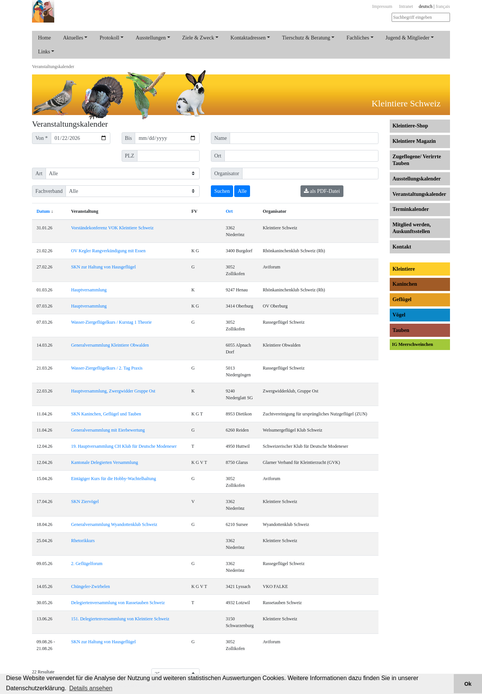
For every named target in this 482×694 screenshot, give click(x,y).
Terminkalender (410, 209)
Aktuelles (73, 38)
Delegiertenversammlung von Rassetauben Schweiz (118, 602)
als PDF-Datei (322, 191)
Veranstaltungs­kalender (53, 66)
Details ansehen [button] (91, 688)
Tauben (400, 330)
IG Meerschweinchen (412, 344)
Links (44, 52)
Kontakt (401, 247)
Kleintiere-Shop (410, 126)
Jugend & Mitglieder (408, 38)
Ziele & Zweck (198, 38)
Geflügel (402, 299)
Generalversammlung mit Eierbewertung (108, 430)
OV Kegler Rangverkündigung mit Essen (108, 250)
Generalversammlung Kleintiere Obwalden (110, 345)
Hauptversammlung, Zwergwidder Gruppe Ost (113, 391)
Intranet (406, 6)
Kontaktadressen (247, 38)
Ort (229, 211)
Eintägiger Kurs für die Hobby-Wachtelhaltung (113, 478)
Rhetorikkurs (83, 540)
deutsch (426, 6)
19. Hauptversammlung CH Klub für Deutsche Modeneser (124, 446)
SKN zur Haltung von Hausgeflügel (103, 267)
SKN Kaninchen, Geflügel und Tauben (106, 414)
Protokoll (109, 38)
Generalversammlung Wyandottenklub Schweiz (114, 524)
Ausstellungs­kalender (416, 179)
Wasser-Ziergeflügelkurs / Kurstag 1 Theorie (111, 322)
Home (44, 38)
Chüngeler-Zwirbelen (90, 586)
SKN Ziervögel (85, 501)
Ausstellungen (151, 38)
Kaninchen (404, 284)
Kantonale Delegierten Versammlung (104, 462)
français (443, 6)
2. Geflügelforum (86, 563)
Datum (43, 211)
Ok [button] (467, 684)
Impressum (382, 6)
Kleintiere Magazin (414, 141)
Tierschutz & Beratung (306, 38)
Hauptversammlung (89, 289)
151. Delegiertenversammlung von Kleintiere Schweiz (120, 618)
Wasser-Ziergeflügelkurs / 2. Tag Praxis (107, 368)
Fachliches (357, 38)
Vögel (398, 315)
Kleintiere (403, 269)
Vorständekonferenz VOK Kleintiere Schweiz (112, 227)
